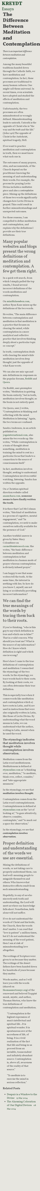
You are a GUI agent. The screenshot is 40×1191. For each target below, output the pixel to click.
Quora (6, 382)
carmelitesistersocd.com (16, 546)
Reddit (28, 379)
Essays (8, 9)
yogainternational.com (15, 435)
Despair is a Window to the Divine (22, 1096)
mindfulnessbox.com (18, 301)
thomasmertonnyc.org (15, 990)
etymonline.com (11, 770)
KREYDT (12, 3)
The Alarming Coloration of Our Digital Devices (21, 1105)
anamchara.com (11, 496)
